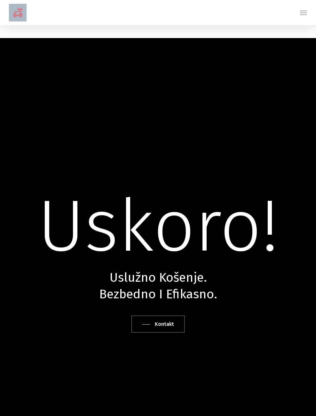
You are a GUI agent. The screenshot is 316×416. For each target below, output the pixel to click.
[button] (303, 13)
